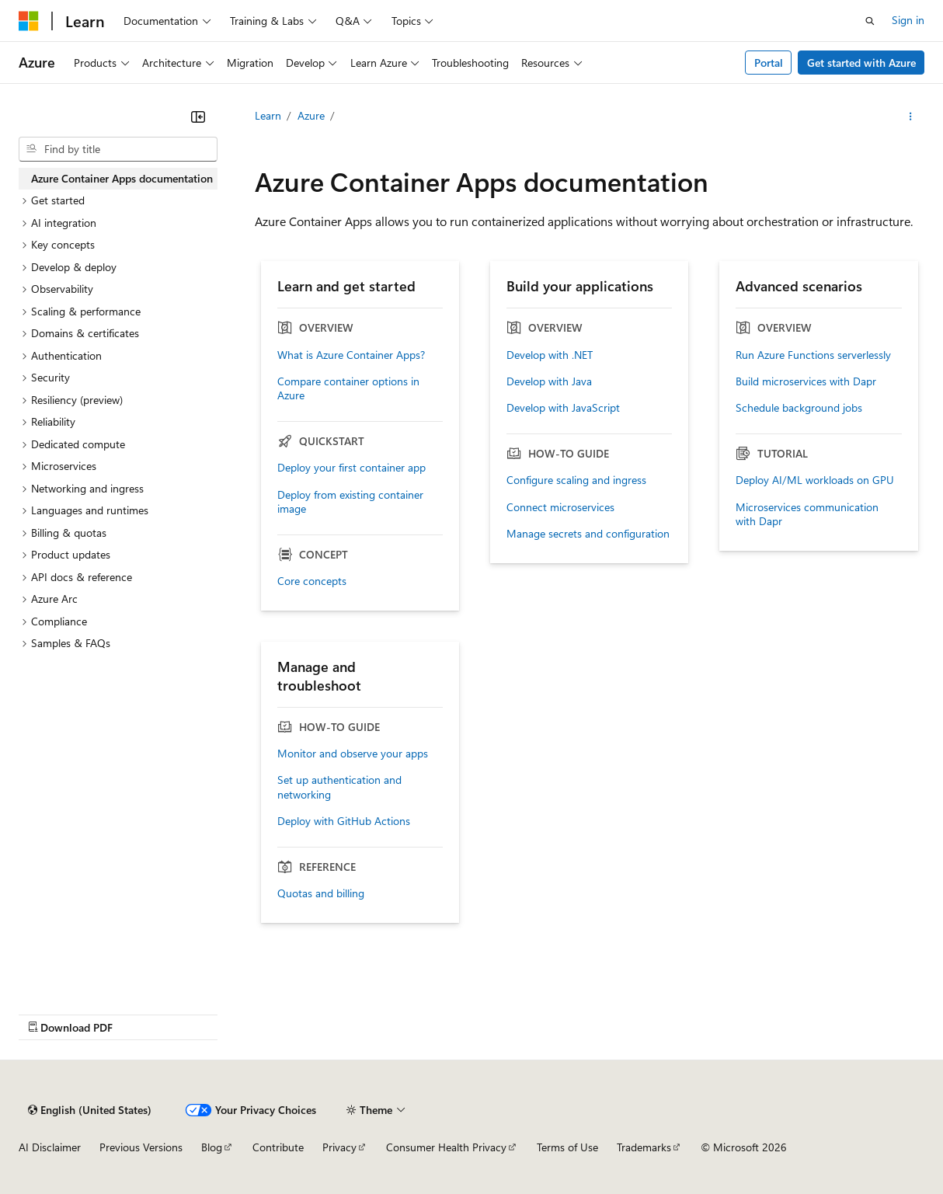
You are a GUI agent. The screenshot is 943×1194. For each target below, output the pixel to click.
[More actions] (910, 116)
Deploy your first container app (351, 468)
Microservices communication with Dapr (807, 514)
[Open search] (870, 21)
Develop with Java (549, 381)
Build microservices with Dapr (806, 381)
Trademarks (644, 1147)
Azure (311, 115)
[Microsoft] (29, 21)
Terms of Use (567, 1147)
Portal (768, 62)
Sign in (908, 19)
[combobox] (118, 149)
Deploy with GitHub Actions (343, 821)
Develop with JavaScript (563, 408)
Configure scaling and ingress (576, 480)
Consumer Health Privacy (446, 1147)
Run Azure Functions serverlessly (813, 355)
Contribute (278, 1147)
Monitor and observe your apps (352, 754)
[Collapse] (198, 117)
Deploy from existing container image (350, 502)
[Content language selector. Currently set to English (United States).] (90, 1110)
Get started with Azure (861, 62)
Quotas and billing (320, 893)
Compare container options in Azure (348, 388)
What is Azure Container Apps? (351, 355)
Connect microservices (560, 507)
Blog (211, 1147)
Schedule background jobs (799, 408)
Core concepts (311, 581)
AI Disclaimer (50, 1147)
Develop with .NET (549, 355)
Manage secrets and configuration (588, 534)
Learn (268, 115)
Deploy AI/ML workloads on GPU (815, 480)
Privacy (339, 1147)
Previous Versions (141, 1147)
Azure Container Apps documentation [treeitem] (122, 178)
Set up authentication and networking (339, 787)
